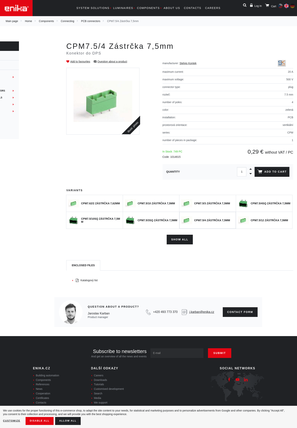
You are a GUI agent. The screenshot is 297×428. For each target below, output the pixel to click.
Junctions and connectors (25, 90)
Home (28, 21)
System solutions (92, 7)
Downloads (100, 378)
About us (172, 7)
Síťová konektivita (20, 131)
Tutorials (99, 383)
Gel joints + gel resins (22, 118)
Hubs (11, 104)
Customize (12, 420)
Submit (223, 351)
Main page (12, 21)
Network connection (21, 111)
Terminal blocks (19, 77)
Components (148, 7)
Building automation (47, 374)
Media (97, 396)
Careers (213, 7)
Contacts (192, 7)
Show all (179, 238)
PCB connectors (90, 21)
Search (98, 392)
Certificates (42, 396)
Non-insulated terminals (24, 97)
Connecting (67, 21)
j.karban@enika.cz (201, 310)
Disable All (42, 420)
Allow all (72, 420)
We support (100, 401)
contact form (240, 310)
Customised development (109, 387)
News (39, 387)
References (42, 383)
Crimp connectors (20, 125)
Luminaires (123, 7)
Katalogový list (87, 278)
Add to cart (271, 172)
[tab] (83, 264)
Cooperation (43, 392)
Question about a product (112, 61)
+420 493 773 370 (165, 310)
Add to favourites (80, 61)
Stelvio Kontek (188, 63)
